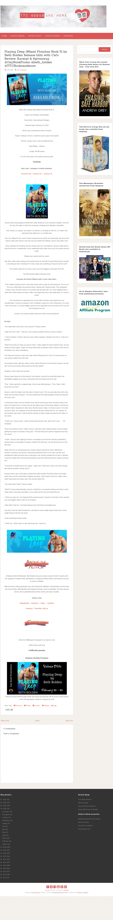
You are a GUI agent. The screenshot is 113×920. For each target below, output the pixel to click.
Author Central (20, 37)
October (5, 819)
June (3, 831)
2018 (4, 861)
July (3, 828)
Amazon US (37, 175)
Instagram (29, 610)
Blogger (66, 892)
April (4, 837)
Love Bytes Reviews (84, 801)
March (4, 840)
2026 (4, 801)
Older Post (69, 722)
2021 (4, 852)
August (4, 825)
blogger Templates (82, 894)
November (5, 816)
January (4, 846)
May (3, 834)
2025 (4, 804)
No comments (22, 71)
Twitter (42, 605)
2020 (4, 855)
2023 (4, 810)
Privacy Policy (38, 37)
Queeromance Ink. (84, 830)
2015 (4, 870)
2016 (4, 867)
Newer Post (5, 722)
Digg (53, 707)
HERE (29, 698)
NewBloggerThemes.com (60, 894)
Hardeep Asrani (35, 894)
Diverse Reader (83, 804)
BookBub (50, 605)
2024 (4, 807)
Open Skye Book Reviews (87, 808)
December (5, 813)
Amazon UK (48, 175)
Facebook (34, 605)
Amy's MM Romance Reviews (88, 811)
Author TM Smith (57, 37)
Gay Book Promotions (85, 827)
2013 (4, 876)
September (6, 822)
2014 (4, 873)
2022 (4, 849)
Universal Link (26, 175)
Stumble (45, 707)
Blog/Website (24, 605)
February (5, 843)
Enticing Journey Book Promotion (89, 820)
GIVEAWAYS (75, 37)
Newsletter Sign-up (41, 610)
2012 (4, 879)
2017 (4, 864)
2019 (4, 858)
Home (5, 37)
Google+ (36, 707)
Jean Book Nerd (83, 824)
